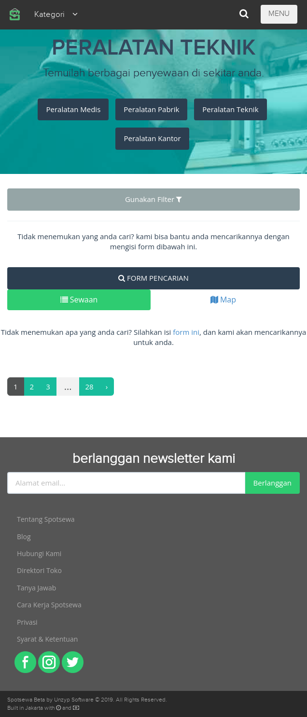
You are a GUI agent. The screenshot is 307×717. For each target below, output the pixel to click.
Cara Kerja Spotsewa (49, 604)
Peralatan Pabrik (151, 109)
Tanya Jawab (36, 587)
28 (89, 386)
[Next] (106, 386)
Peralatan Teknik (230, 109)
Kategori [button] (56, 14)
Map (223, 299)
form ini (186, 332)
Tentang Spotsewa (46, 519)
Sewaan (79, 299)
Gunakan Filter (153, 199)
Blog (24, 536)
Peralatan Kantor (152, 138)
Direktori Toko (39, 570)
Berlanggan (272, 483)
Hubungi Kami (39, 553)
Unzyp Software (74, 699)
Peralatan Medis (73, 109)
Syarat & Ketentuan (47, 639)
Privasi (27, 622)
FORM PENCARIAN (153, 278)
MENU (279, 13)
